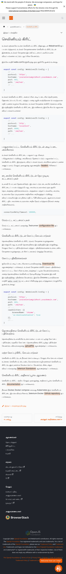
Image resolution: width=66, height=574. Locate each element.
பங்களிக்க (10, 449)
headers (44, 165)
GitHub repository (52, 393)
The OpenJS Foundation (11, 558)
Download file (48, 263)
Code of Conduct (55, 558)
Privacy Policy (37, 558)
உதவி (8, 453)
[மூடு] (64, 6)
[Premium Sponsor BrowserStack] (17, 519)
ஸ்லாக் (9, 474)
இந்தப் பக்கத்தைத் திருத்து (14, 406)
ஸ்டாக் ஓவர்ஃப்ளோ (15, 467)
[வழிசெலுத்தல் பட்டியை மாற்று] (3, 18)
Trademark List (34, 560)
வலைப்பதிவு (11, 491)
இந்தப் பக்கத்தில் (10, 32)
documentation (13, 384)
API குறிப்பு (10, 446)
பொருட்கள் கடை (14, 499)
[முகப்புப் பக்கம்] (4, 27)
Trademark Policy (46, 544)
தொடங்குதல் (11, 442)
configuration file (46, 225)
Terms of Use (26, 558)
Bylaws (45, 558)
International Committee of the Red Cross (24, 11)
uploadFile (29, 346)
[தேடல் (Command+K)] (62, 18)
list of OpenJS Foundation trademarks (50, 547)
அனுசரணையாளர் (13, 495)
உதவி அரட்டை (13, 470)
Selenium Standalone (26, 368)
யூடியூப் (10, 503)
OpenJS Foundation (21, 539)
